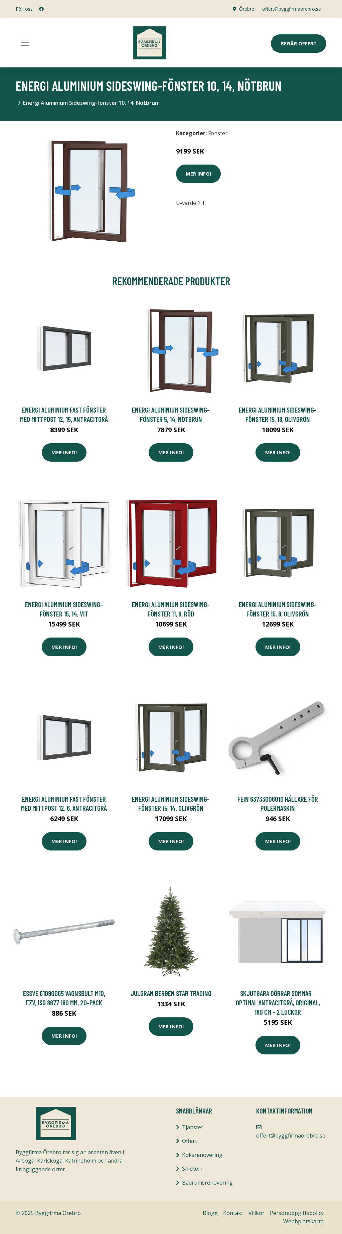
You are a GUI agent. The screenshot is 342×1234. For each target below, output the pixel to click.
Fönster (217, 133)
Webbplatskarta (303, 1221)
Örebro (246, 9)
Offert (189, 1141)
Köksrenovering (202, 1155)
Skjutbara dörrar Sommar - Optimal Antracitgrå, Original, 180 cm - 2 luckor (278, 1002)
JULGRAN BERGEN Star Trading (171, 993)
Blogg (210, 1213)
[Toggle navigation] (25, 42)
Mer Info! (198, 173)
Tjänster (192, 1127)
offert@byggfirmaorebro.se (291, 9)
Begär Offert (299, 43)
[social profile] (41, 9)
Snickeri (192, 1168)
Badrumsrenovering (207, 1182)
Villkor (256, 1213)
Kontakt (233, 1213)
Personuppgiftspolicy (297, 1213)
